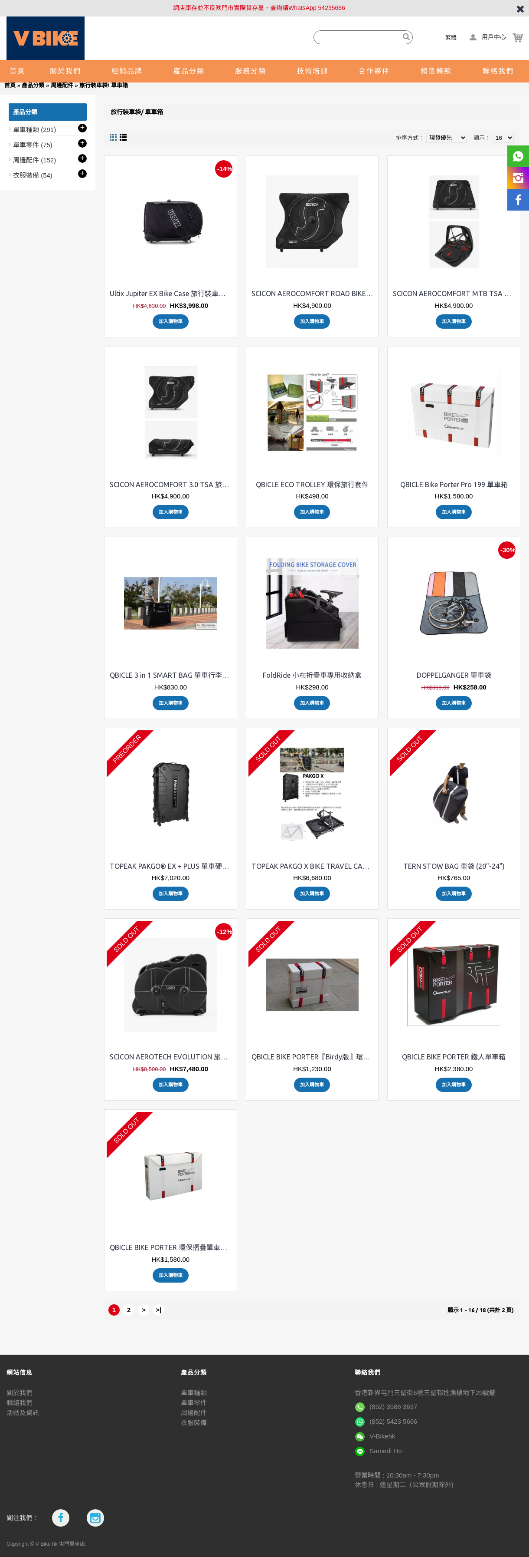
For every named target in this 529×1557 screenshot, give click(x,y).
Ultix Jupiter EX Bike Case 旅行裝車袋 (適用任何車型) (172, 293)
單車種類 (194, 1392)
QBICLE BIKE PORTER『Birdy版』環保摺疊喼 (313, 1057)
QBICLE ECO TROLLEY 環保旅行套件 (312, 484)
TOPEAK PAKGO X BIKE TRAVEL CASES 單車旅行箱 (313, 866)
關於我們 (20, 1392)
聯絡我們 (20, 1402)
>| (158, 1309)
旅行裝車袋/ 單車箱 (103, 85)
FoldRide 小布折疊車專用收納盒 (312, 675)
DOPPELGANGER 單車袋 (454, 675)
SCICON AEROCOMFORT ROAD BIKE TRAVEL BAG (313, 293)
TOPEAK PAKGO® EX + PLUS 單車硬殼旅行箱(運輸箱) (172, 866)
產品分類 (33, 85)
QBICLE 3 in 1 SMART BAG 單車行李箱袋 (172, 675)
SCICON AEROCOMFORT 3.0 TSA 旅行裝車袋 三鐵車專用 (172, 484)
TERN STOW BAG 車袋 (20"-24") (454, 866)
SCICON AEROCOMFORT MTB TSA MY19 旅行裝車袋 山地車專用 (455, 293)
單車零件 (194, 1402)
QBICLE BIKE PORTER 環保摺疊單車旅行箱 (172, 1247)
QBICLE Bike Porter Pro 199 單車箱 (454, 484)
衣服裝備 (194, 1422)
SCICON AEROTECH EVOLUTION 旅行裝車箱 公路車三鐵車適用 (172, 1057)
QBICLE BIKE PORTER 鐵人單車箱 (454, 1057)
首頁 (10, 85)
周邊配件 (62, 85)
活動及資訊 (23, 1412)
